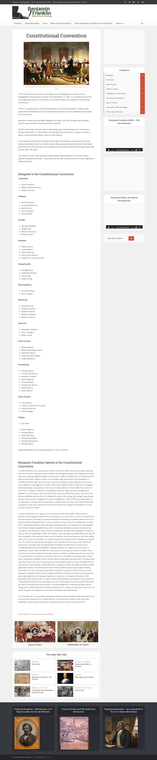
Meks (33, 757)
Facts (33, 2)
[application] (124, 139)
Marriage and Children (84, 677)
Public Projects (88, 688)
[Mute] (136, 150)
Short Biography (24, 2)
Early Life (36, 664)
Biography (35, 662)
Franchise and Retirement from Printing (43, 691)
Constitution (25, 614)
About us (84, 2)
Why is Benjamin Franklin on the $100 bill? (66, 2)
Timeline (15, 2)
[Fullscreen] (140, 150)
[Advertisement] (105, 12)
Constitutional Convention (43, 614)
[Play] (109, 150)
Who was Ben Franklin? (43, 2)
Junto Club (79, 690)
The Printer (86, 662)
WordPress (48, 757)
